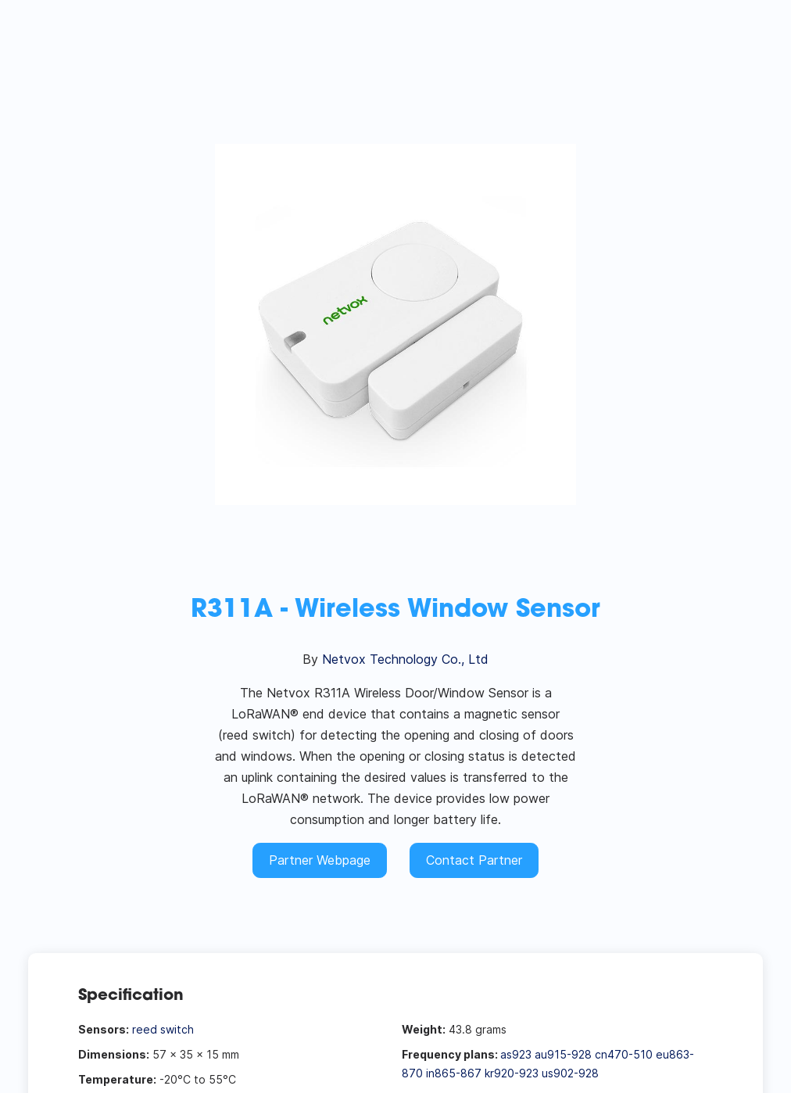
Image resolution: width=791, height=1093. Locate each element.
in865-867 (453, 1073)
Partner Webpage (319, 860)
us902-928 (570, 1073)
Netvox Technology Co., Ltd (405, 659)
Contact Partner (474, 860)
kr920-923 (512, 1073)
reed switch (163, 1029)
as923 (516, 1054)
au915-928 (563, 1054)
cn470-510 (624, 1054)
